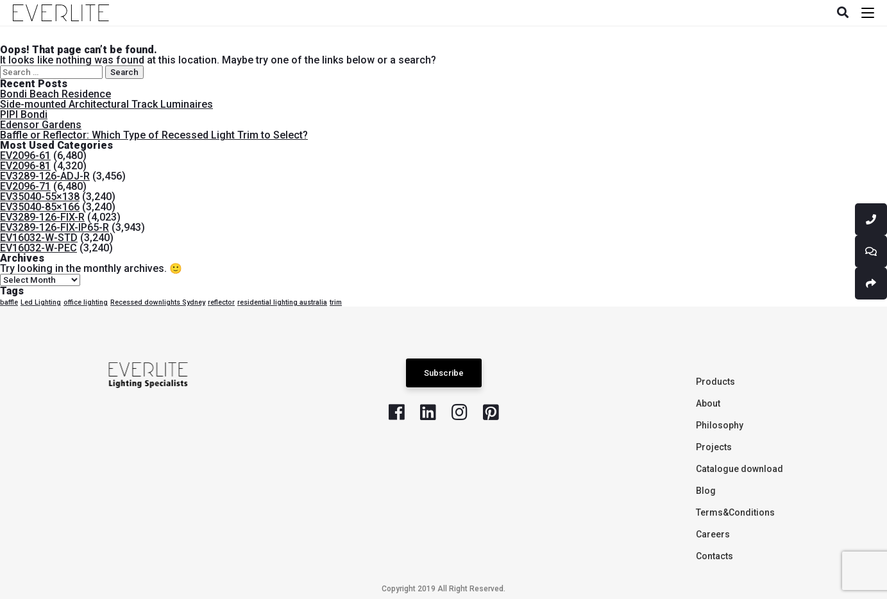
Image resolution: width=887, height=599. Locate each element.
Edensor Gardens (40, 125)
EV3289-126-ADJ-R (45, 176)
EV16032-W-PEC (38, 248)
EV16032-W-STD (39, 238)
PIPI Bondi (23, 114)
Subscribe (444, 373)
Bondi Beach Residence (55, 94)
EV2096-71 (25, 186)
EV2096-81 (25, 166)
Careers (713, 534)
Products (715, 381)
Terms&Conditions (735, 512)
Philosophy (719, 425)
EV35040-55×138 (40, 196)
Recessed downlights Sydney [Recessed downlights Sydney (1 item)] (157, 302)
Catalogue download (739, 469)
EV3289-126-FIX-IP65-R (54, 227)
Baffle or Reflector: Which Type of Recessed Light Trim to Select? (154, 135)
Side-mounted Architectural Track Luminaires (106, 104)
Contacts (714, 556)
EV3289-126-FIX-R (42, 217)
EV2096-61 (25, 155)
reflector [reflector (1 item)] (221, 302)
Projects (714, 447)
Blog (706, 490)
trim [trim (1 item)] (336, 302)
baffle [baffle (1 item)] (9, 302)
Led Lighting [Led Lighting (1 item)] (41, 302)
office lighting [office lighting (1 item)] (85, 302)
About (708, 403)
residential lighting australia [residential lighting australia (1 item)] (282, 302)
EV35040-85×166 (40, 207)
